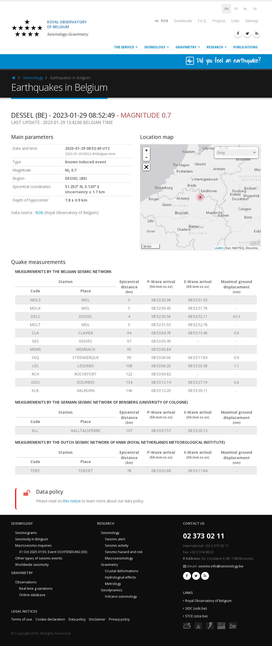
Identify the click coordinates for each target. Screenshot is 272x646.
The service (124, 47)
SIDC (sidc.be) (196, 608)
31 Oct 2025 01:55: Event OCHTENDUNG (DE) (53, 552)
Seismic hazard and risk (123, 552)
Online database (32, 595)
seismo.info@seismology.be (220, 566)
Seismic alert (115, 539)
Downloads (183, 21)
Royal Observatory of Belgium (208, 600)
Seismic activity (116, 545)
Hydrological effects (120, 577)
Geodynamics (111, 590)
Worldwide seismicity (32, 564)
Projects (219, 21)
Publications (245, 47)
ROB (161, 20)
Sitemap (251, 21)
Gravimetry (186, 47)
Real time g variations (36, 588)
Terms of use (21, 619)
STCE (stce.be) (196, 616)
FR (236, 9)
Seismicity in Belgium (31, 539)
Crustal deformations (121, 571)
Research (215, 47)
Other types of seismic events (38, 558)
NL (245, 9)
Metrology (113, 583)
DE (255, 9)
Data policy (77, 619)
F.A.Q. (202, 21)
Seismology (154, 47)
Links (235, 21)
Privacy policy (119, 619)
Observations (26, 582)
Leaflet (218, 248)
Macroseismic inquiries (33, 545)
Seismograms (26, 533)
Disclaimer (97, 619)
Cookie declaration (50, 619)
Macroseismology (119, 558)
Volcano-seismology (121, 596)
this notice (72, 500)
